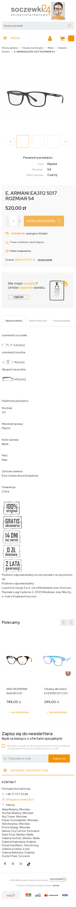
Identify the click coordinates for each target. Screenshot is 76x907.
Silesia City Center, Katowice (20, 831)
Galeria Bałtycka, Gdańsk (18, 852)
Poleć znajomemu (18, 250)
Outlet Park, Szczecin (16, 856)
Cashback (18, 233)
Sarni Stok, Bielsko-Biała (17, 834)
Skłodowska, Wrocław (16, 824)
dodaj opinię (45, 259)
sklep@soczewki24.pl (20, 799)
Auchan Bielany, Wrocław (17, 813)
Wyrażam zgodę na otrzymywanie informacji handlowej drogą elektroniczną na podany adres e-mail (38, 747)
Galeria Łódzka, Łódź (16, 849)
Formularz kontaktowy (16, 789)
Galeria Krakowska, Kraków (19, 842)
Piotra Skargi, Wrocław (16, 827)
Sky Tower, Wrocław (14, 816)
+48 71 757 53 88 (16, 794)
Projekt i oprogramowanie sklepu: (38, 885)
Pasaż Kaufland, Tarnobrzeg (20, 845)
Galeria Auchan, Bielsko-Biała (21, 838)
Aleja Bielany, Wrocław (16, 809)
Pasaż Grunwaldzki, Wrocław (20, 820)
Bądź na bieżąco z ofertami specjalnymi (32, 736)
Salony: (10, 805)
